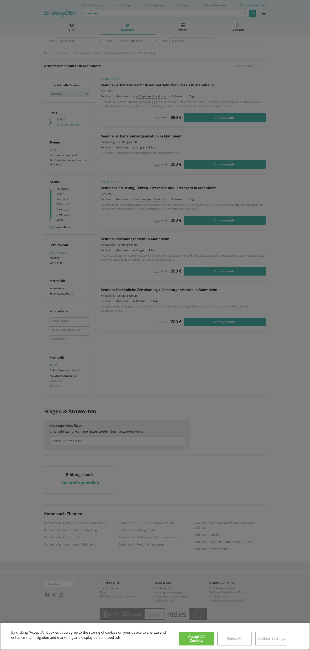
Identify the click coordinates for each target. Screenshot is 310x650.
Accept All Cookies (196, 638)
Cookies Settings (271, 638)
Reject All (234, 638)
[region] (155, 636)
